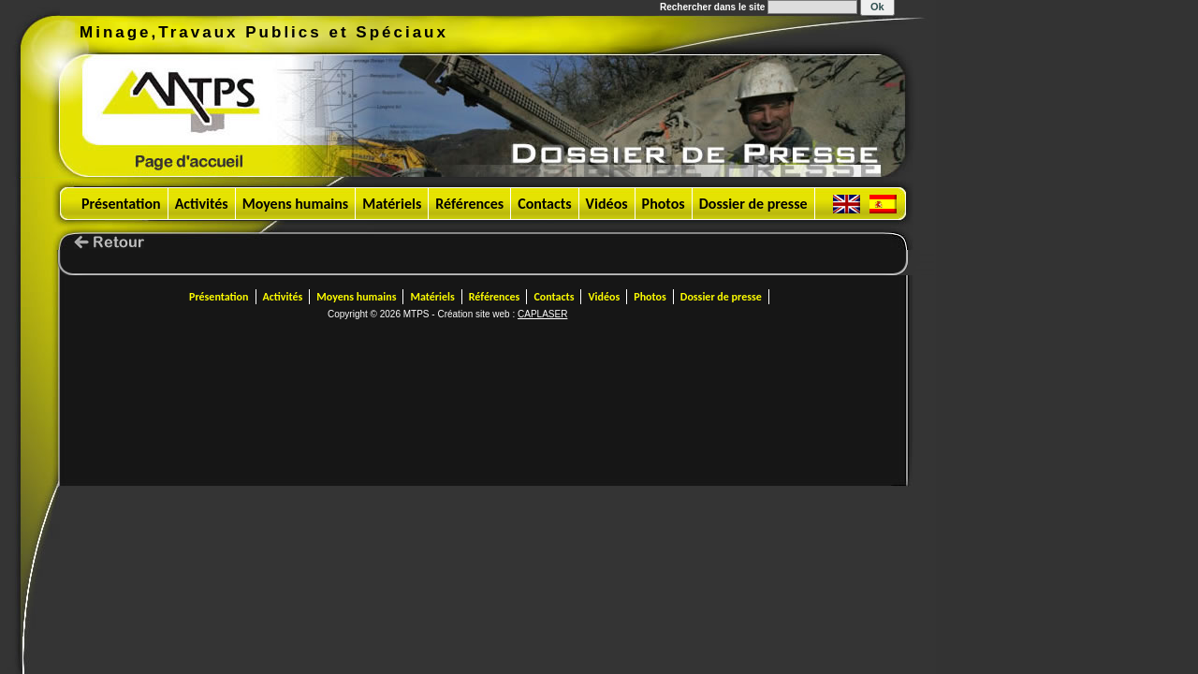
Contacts (544, 203)
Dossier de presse (753, 203)
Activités (201, 203)
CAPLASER (542, 314)
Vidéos (607, 203)
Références (469, 203)
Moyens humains (295, 203)
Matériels (391, 203)
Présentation (121, 203)
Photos (663, 203)
